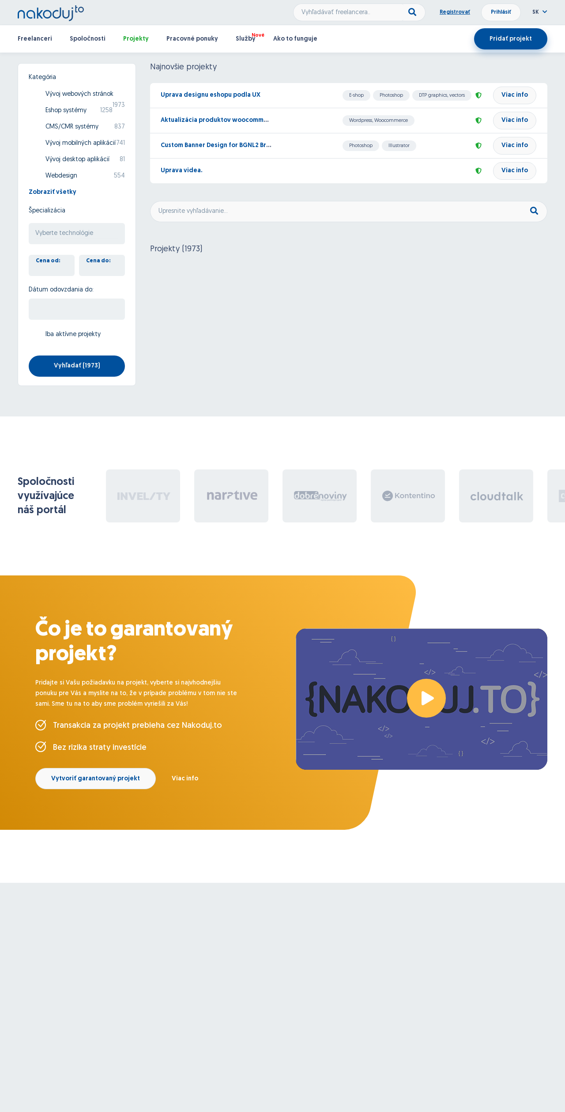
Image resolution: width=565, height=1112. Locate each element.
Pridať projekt (511, 39)
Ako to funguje (295, 39)
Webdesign (61, 176)
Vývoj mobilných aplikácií (80, 143)
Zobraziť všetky (52, 192)
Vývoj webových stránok (79, 94)
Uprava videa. (181, 170)
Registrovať (455, 12)
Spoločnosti (87, 39)
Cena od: (48, 261)
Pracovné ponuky (192, 39)
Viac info (514, 95)
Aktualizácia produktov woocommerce (219, 120)
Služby (246, 39)
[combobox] (77, 233)
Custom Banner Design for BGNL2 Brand (219, 145)
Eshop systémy (66, 110)
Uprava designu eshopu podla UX (210, 95)
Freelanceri (35, 39)
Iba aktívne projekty (73, 334)
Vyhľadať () (77, 366)
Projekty (136, 39)
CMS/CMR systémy (71, 127)
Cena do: (98, 261)
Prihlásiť (501, 12)
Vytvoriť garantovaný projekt (95, 778)
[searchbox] (76, 233)
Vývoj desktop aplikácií (77, 159)
